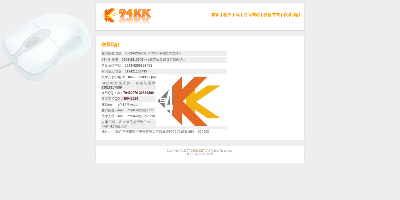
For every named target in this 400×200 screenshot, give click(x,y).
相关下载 (231, 14)
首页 (215, 14)
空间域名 (251, 14)
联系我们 (291, 14)
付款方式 (271, 14)
